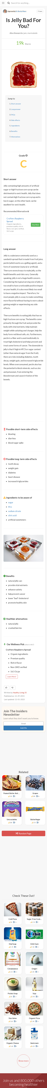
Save (40, 11)
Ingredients (15, 126)
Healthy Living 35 (20, 692)
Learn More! (11, 677)
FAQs (13, 115)
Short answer (16, 104)
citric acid (12, 515)
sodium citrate (14, 511)
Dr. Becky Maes (21, 11)
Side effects (15, 120)
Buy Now (35, 225)
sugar (10, 502)
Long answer (15, 109)
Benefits (14, 131)
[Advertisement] (23, 399)
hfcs (10, 507)
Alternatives (15, 137)
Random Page (23, 833)
